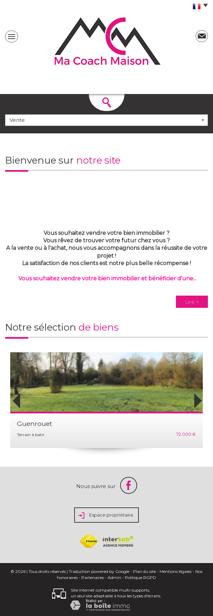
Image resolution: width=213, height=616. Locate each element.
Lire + (192, 301)
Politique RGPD (140, 577)
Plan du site (144, 571)
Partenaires (92, 577)
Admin (114, 577)
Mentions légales (176, 571)
